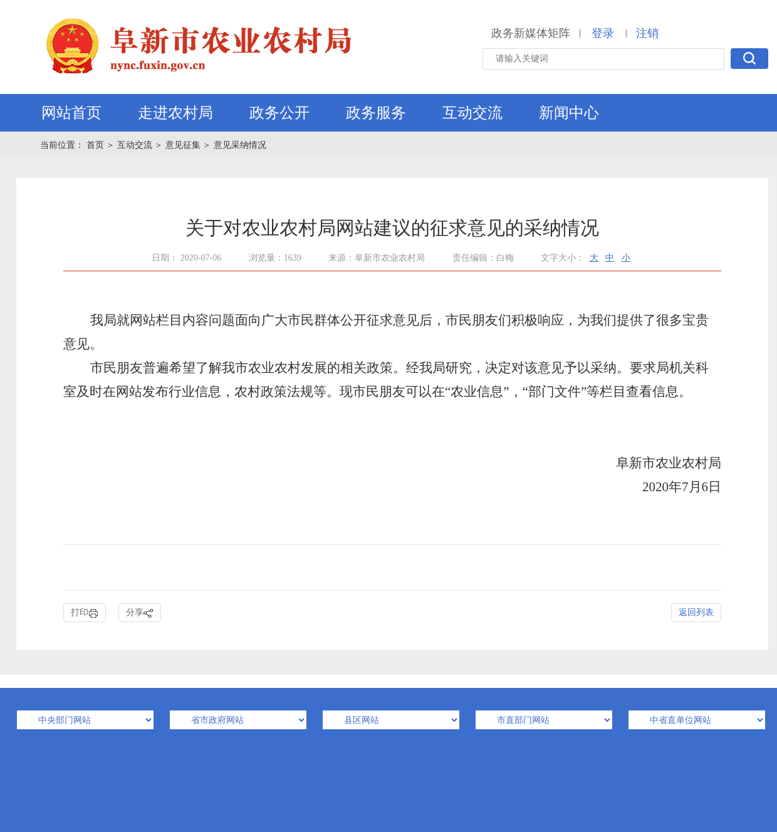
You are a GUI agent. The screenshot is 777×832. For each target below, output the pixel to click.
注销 (647, 33)
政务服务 (376, 113)
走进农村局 (175, 113)
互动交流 (472, 113)
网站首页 (71, 113)
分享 (140, 613)
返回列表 (696, 612)
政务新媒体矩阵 (530, 33)
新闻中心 (569, 113)
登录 (603, 33)
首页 (96, 145)
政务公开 (279, 113)
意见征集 (183, 145)
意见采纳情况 (240, 145)
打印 (84, 613)
